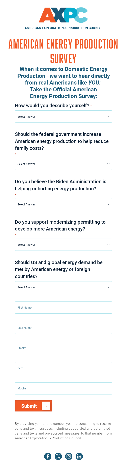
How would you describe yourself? (53, 105)
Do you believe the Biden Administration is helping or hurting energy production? (60, 187)
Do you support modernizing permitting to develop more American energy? (60, 228)
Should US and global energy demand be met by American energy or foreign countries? (59, 269)
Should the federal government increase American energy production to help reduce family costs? (62, 143)
